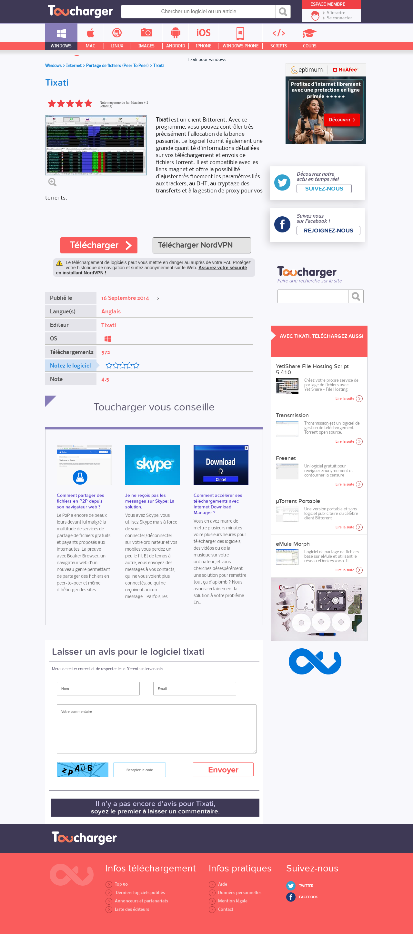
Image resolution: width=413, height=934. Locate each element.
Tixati (108, 325)
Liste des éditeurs (127, 909)
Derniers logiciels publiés (135, 893)
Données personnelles (235, 893)
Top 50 (117, 884)
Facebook (308, 897)
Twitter (306, 886)
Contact (221, 909)
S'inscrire (336, 12)
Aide (218, 884)
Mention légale (228, 901)
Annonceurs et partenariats (137, 901)
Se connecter (339, 18)
